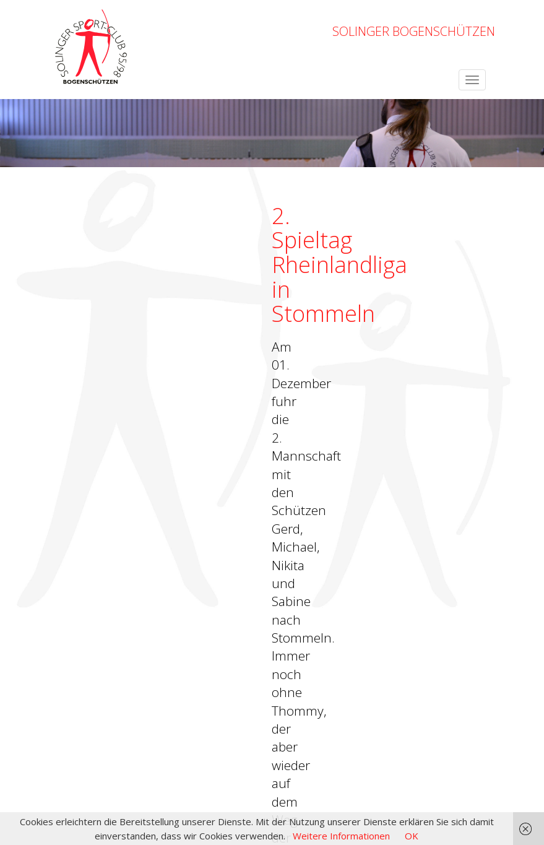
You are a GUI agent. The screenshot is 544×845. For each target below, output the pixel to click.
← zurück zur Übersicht (99, 452)
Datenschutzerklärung (448, 779)
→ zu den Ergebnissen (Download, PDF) (135, 420)
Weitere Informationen (341, 836)
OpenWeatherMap (150, 758)
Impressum (371, 779)
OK (411, 836)
